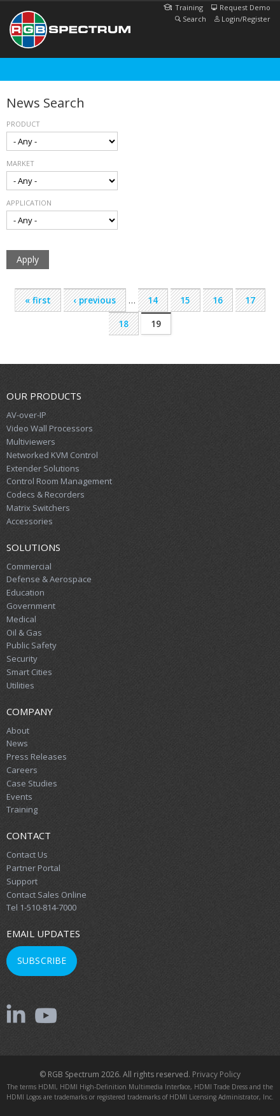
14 (153, 300)
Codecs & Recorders (45, 494)
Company (29, 711)
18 (123, 324)
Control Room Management (59, 481)
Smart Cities (29, 672)
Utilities (20, 685)
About (17, 730)
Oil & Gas (24, 632)
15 (185, 300)
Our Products (43, 395)
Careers (22, 770)
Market (20, 163)
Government (30, 605)
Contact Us (27, 854)
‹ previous (94, 300)
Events (19, 796)
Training (183, 7)
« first (38, 300)
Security (22, 658)
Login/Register (242, 19)
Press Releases (36, 756)
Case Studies (31, 783)
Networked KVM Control (52, 455)
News (17, 743)
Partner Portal (33, 868)
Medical (21, 619)
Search (190, 19)
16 (218, 300)
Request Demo (240, 7)
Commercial (29, 566)
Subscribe (41, 960)
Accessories (29, 521)
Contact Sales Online (46, 894)
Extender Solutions (43, 468)
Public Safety (31, 645)
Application (29, 202)
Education (25, 592)
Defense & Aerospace (49, 579)
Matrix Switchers (38, 507)
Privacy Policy (216, 1074)
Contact (28, 835)
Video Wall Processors (49, 428)
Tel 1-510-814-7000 (41, 907)
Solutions (33, 547)
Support (22, 881)
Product (23, 124)
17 (250, 300)
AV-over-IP (26, 415)
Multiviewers (30, 441)
